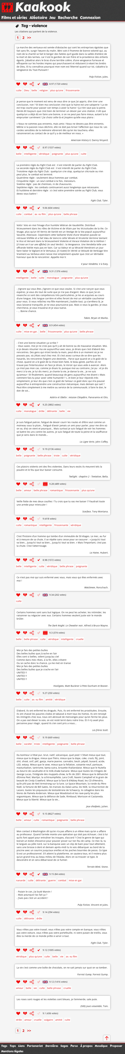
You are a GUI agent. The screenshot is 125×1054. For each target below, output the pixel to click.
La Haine (94, 552)
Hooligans (58, 685)
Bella (105, 476)
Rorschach (102, 587)
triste (57, 455)
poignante (57, 153)
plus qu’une (56, 90)
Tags (4, 1046)
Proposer (116, 1046)
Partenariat (35, 1046)
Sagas (64, 1046)
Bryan (94, 317)
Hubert (104, 552)
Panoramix (94, 397)
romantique (56, 490)
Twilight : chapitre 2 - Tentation (85, 476)
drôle (41, 411)
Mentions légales (12, 1051)
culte (18, 90)
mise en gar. (31, 331)
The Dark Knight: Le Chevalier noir (65, 625)
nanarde (20, 880)
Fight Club (96, 200)
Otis (105, 397)
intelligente (30, 153)
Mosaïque (101, 1046)
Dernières (51, 1046)
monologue (53, 277)
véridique (44, 153)
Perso (74, 1046)
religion (44, 90)
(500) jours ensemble (91, 1006)
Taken (87, 317)
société (28, 743)
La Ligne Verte (87, 441)
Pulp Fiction (95, 76)
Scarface (86, 511)
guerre (52, 880)
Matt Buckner (72, 685)
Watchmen (89, 587)
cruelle (79, 639)
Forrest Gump (84, 974)
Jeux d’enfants (93, 806)
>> (29, 37)
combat (28, 214)
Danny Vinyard (100, 140)
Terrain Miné (93, 866)
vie (68, 411)
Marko (104, 317)
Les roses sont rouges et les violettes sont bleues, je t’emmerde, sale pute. (57, 999)
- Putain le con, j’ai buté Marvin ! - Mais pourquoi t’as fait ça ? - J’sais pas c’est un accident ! (34, 894)
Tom (105, 1006)
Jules (105, 76)
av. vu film (40, 214)
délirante (52, 411)
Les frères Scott (100, 730)
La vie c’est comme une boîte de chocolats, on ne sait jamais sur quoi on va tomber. (62, 967)
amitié (49, 699)
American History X (80, 140)
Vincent (95, 904)
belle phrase (70, 214)
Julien (105, 806)
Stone (105, 866)
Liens (21, 1046)
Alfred (87, 625)
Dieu (26, 90)
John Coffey (102, 441)
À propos (86, 1046)
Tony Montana (100, 511)
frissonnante (73, 90)
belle (34, 90)
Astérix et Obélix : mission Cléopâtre (68, 397)
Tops (13, 1046)
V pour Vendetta (89, 263)
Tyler (105, 200)
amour (27, 490)
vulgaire (48, 1019)
